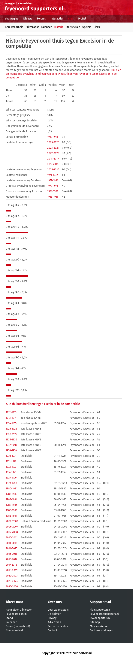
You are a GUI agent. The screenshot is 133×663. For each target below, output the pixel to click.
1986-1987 (11, 515)
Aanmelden (12, 609)
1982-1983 (11, 494)
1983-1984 (11, 499)
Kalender (46, 27)
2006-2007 (12, 526)
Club (70, 18)
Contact (52, 630)
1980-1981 (11, 488)
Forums (41, 18)
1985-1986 (11, 510)
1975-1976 (11, 477)
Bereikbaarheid (14, 27)
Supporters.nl (100, 602)
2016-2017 (11, 559)
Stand (9, 618)
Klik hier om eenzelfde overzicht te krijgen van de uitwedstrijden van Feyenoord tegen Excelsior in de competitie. (63, 73)
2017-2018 (53, 164)
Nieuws (27, 18)
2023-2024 (53, 147)
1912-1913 (52, 136)
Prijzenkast (32, 27)
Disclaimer (54, 614)
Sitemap (95, 622)
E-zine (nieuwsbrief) (18, 626)
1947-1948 (11, 445)
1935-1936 (52, 196)
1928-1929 (11, 434)
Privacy (52, 618)
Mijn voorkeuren (99, 626)
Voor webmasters (58, 609)
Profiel (82, 18)
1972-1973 (52, 185)
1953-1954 (11, 450)
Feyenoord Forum (16, 614)
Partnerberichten (58, 626)
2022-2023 (53, 153)
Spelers (86, 27)
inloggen (10, 3)
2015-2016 (11, 553)
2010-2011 (11, 537)
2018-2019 (53, 158)
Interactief (57, 18)
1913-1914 (11, 417)
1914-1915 (11, 423)
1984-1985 (11, 504)
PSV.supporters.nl (100, 618)
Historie (58, 27)
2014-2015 (11, 548)
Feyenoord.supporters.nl (104, 614)
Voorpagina (11, 18)
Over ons (55, 602)
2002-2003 (12, 521)
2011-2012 (11, 543)
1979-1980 (53, 180)
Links (97, 27)
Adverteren (54, 622)
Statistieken (73, 27)
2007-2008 (12, 532)
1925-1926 (11, 428)
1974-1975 (11, 472)
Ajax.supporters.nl (100, 609)
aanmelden (25, 3)
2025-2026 (53, 142)
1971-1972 (52, 175)
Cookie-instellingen (101, 630)
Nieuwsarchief (14, 630)
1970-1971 (11, 456)
